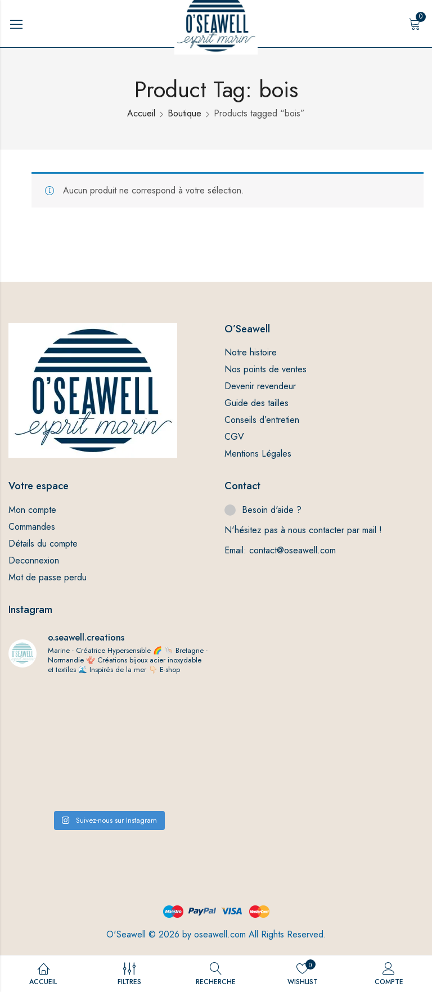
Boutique (184, 113)
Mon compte (32, 509)
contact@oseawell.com (292, 550)
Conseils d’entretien (261, 419)
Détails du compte (43, 543)
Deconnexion (33, 560)
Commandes (31, 526)
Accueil (141, 113)
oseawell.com (220, 934)
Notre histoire (250, 352)
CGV (234, 436)
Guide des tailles (256, 402)
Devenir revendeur (260, 386)
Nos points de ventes (265, 369)
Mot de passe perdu (47, 577)
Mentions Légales (257, 453)
